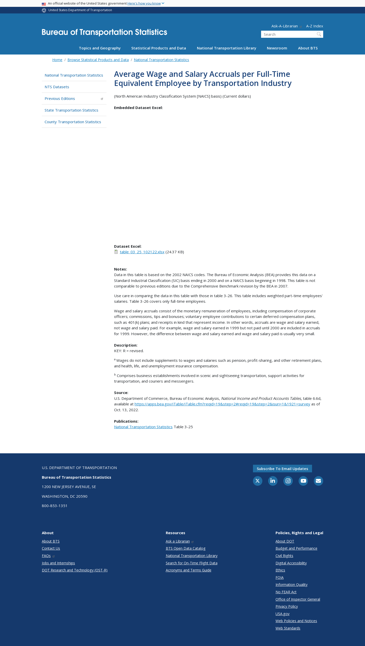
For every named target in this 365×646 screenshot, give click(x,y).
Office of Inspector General (298, 599)
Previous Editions (74, 98)
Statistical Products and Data (158, 47)
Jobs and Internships (58, 563)
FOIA (280, 577)
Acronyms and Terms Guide (188, 570)
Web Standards (288, 628)
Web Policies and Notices (296, 620)
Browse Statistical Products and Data (98, 59)
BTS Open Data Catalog (186, 548)
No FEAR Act (286, 591)
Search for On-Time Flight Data (191, 563)
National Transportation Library (226, 47)
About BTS (308, 47)
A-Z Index (314, 25)
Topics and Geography (100, 47)
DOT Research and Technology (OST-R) (74, 570)
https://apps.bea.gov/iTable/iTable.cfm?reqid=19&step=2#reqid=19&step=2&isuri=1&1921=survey (222, 403)
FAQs (48, 555)
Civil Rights (284, 555)
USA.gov (282, 613)
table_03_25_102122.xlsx (142, 251)
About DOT (285, 541)
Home (57, 59)
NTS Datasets (57, 86)
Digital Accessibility (291, 563)
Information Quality (291, 584)
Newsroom (277, 47)
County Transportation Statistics (73, 121)
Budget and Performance (296, 548)
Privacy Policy (287, 606)
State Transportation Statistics (71, 110)
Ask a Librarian (180, 541)
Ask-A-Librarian (286, 25)
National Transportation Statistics (161, 59)
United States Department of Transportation (80, 10)
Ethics (280, 570)
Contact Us (51, 548)
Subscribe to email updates (282, 468)
